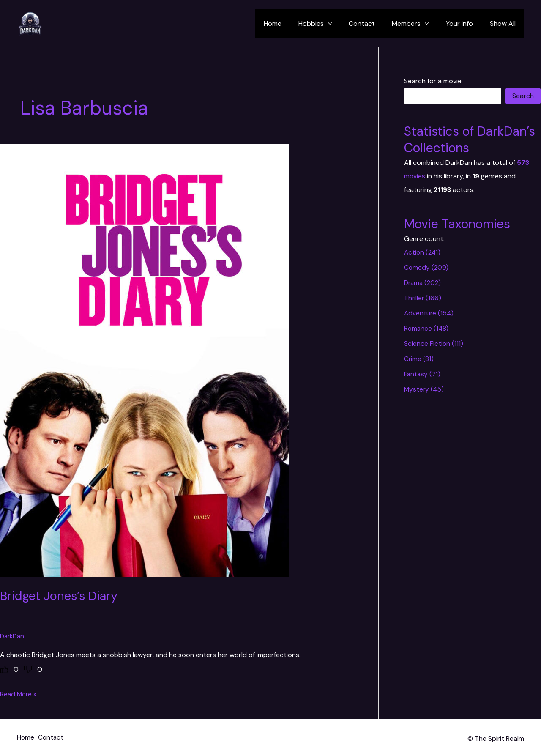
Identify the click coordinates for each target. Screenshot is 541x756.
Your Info (464, 23)
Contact (374, 23)
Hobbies (330, 23)
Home (291, 23)
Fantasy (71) (423, 374)
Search (523, 95)
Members (418, 23)
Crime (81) (419, 358)
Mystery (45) (424, 389)
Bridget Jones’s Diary (60, 595)
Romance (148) (427, 328)
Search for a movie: (433, 81)
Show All (504, 23)
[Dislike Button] (28, 669)
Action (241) (423, 252)
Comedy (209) (426, 267)
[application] (343, 23)
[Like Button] (4, 669)
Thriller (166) (423, 297)
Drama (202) (423, 282)
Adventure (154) (429, 313)
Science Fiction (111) (434, 343)
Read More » (19, 694)
